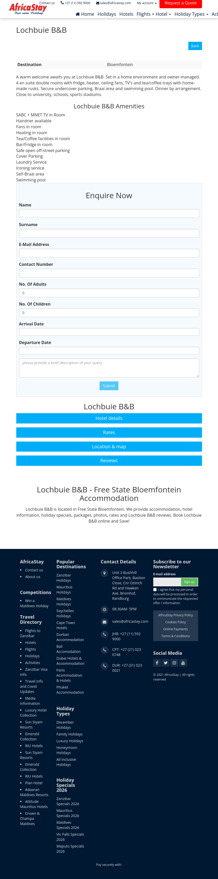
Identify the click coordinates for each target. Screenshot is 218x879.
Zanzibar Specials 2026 (67, 801)
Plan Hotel (34, 782)
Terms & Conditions (176, 636)
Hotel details (109, 418)
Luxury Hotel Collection (33, 713)
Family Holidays (69, 734)
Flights (30, 649)
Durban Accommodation (70, 637)
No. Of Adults (32, 284)
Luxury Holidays (69, 740)
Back (195, 45)
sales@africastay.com (130, 621)
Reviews (109, 460)
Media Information (30, 701)
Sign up (189, 582)
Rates (109, 432)
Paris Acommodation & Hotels (69, 675)
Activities (32, 662)
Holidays (32, 655)
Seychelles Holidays (65, 613)
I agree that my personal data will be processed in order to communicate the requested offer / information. (175, 596)
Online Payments (175, 629)
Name (25, 205)
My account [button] (147, 3)
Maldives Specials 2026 (67, 825)
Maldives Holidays (63, 601)
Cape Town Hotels (65, 625)
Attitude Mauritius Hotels (34, 804)
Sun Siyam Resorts (31, 725)
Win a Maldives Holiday (34, 603)
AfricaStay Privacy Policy (175, 615)
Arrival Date (31, 324)
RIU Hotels (34, 745)
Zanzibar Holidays (63, 578)
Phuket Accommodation (70, 690)
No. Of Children (35, 304)
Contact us (34, 570)
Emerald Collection (29, 736)
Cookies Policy (175, 622)
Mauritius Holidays (64, 590)
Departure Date (35, 342)
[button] (154, 12)
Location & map (109, 446)
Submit (109, 385)
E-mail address (164, 574)
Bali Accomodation (68, 649)
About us (32, 576)
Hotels (30, 642)
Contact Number (36, 264)
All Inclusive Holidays (66, 762)
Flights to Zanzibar (30, 633)
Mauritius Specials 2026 (67, 813)
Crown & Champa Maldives (30, 818)
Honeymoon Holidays (66, 750)
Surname (28, 224)
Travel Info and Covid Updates (31, 686)
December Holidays (65, 725)
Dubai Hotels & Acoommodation (70, 661)
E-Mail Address (34, 244)
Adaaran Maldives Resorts (34, 792)
